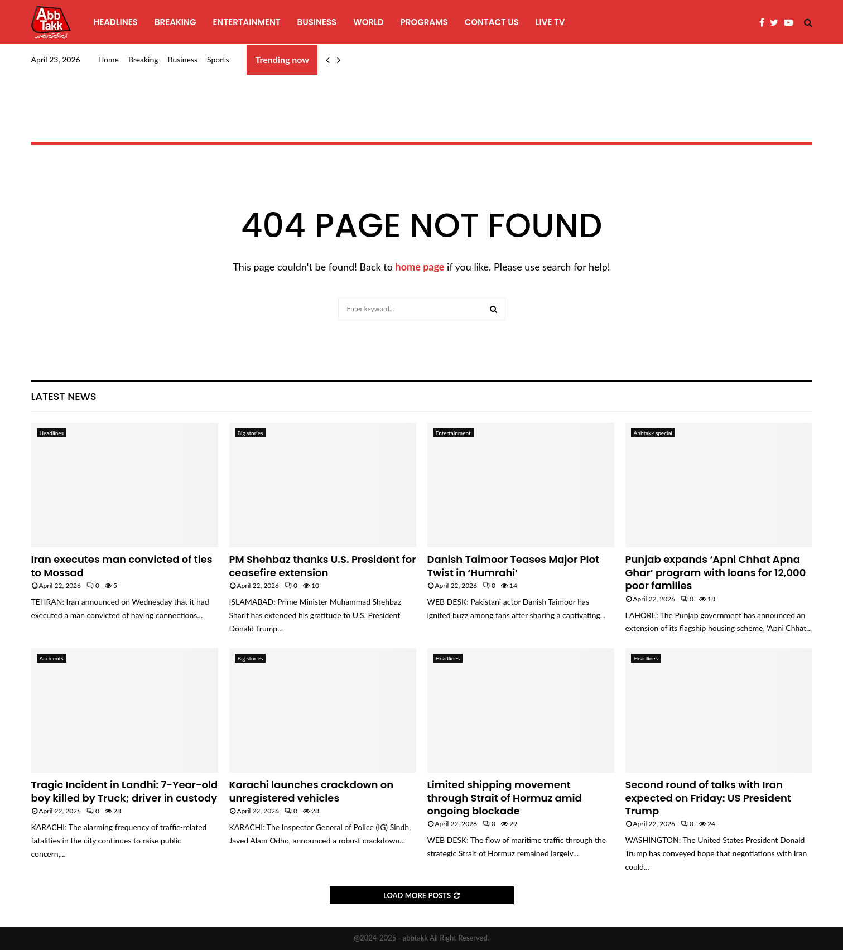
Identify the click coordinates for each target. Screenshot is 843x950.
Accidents (52, 658)
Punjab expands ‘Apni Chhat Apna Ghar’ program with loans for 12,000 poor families (715, 572)
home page (420, 267)
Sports (218, 59)
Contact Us (492, 22)
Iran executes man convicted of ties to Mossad (122, 565)
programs (424, 22)
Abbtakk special (653, 433)
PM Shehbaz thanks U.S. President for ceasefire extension (322, 565)
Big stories (250, 433)
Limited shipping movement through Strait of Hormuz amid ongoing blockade (504, 798)
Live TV (550, 22)
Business (317, 22)
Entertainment (247, 22)
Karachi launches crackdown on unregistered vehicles (311, 791)
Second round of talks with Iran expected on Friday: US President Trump (708, 798)
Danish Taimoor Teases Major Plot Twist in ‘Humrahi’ (513, 565)
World (368, 22)
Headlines (116, 22)
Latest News (64, 396)
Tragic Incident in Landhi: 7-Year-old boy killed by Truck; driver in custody (124, 791)
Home (108, 59)
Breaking (175, 22)
